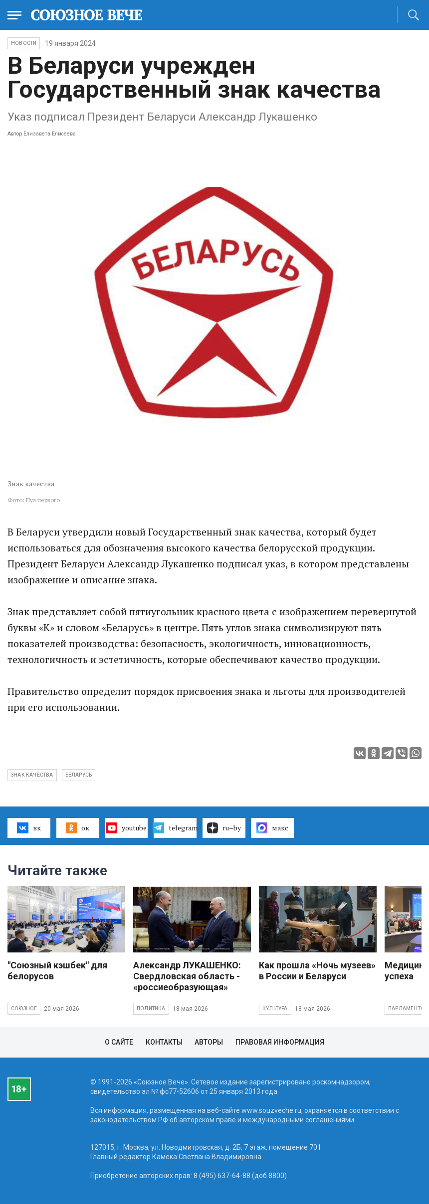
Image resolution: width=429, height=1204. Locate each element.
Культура (275, 1008)
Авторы (209, 1042)
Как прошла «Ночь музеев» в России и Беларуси (317, 970)
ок (77, 827)
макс (272, 827)
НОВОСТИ (23, 43)
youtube (126, 827)
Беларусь (78, 775)
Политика (151, 1008)
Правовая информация (279, 1042)
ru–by (224, 827)
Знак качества (32, 775)
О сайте (119, 1042)
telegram (175, 827)
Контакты (164, 1042)
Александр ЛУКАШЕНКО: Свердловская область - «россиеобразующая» (187, 976)
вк (28, 827)
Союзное (24, 1008)
